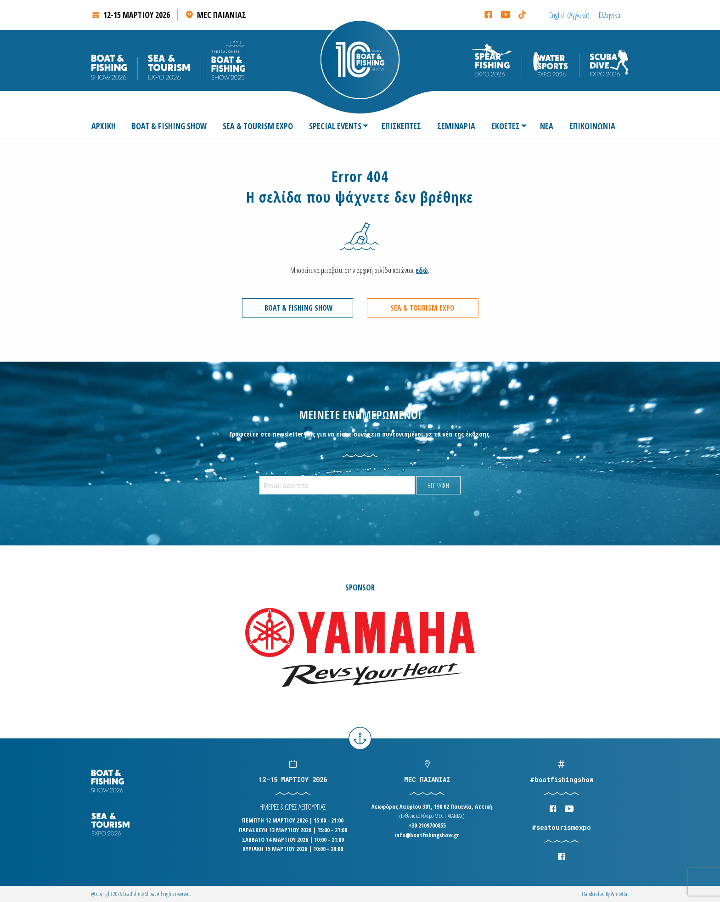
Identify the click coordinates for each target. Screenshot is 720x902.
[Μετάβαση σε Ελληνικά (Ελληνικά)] (609, 15)
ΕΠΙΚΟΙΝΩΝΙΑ (592, 125)
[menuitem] (107, 126)
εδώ (422, 270)
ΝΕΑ (546, 125)
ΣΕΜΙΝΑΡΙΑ (456, 125)
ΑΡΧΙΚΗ (103, 125)
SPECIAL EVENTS (335, 125)
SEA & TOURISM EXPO (258, 125)
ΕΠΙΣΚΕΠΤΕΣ (401, 125)
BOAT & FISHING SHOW (169, 125)
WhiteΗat (620, 894)
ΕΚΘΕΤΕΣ (505, 125)
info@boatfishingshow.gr (427, 835)
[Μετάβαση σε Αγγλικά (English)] (569, 15)
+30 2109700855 (427, 825)
